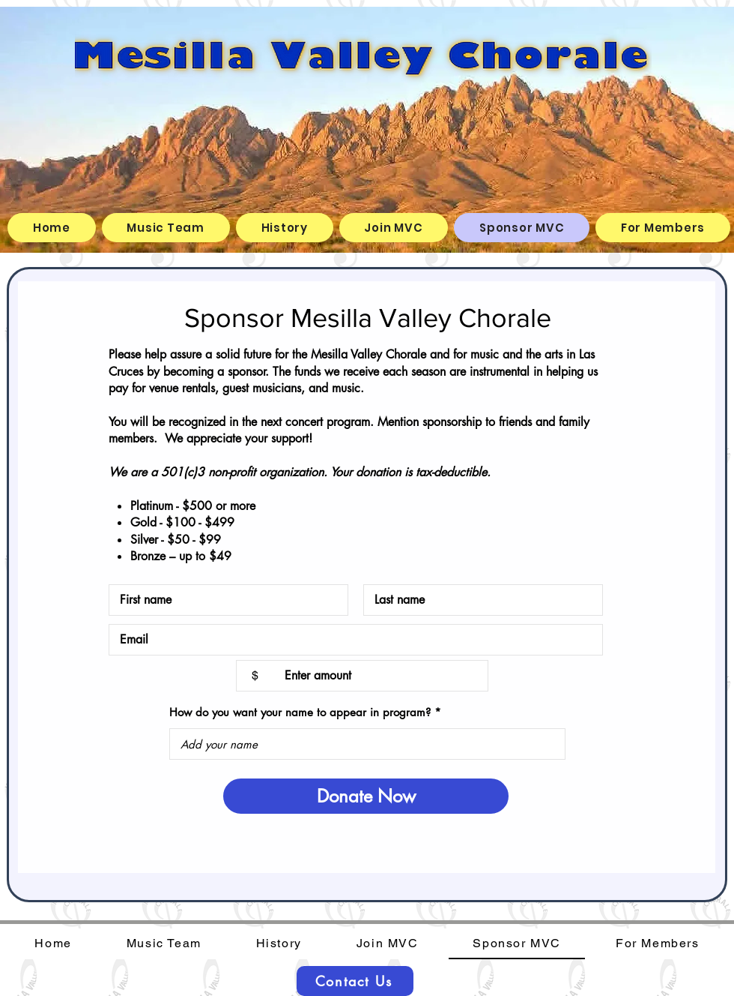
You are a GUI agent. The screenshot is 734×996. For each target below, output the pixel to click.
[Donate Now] (366, 796)
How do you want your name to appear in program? (300, 712)
